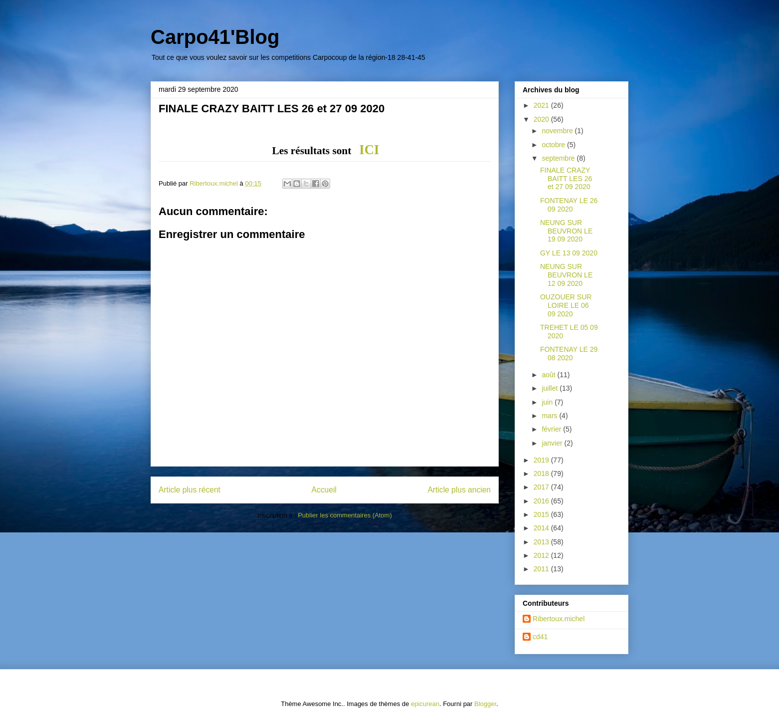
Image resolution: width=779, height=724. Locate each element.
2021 (542, 105)
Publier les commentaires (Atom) (345, 515)
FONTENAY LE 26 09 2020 (568, 205)
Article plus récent (189, 489)
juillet (551, 388)
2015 (542, 514)
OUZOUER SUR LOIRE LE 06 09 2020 (565, 305)
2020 (542, 119)
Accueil (324, 489)
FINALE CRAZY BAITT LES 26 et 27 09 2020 (566, 178)
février (552, 429)
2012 (542, 555)
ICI (369, 149)
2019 (542, 460)
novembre (558, 131)
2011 (542, 569)
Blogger (485, 704)
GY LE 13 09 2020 (568, 253)
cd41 (540, 637)
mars (550, 416)
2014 (542, 528)
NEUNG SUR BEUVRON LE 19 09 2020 (566, 231)
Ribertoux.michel (558, 619)
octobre (554, 145)
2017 (542, 487)
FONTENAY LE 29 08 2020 (568, 353)
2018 (542, 474)
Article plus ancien (459, 489)
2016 (542, 501)
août (549, 375)
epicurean (425, 704)
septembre (559, 158)
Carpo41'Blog (215, 37)
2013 (542, 542)
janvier (553, 443)
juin (548, 402)
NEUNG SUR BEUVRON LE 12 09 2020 (566, 274)
